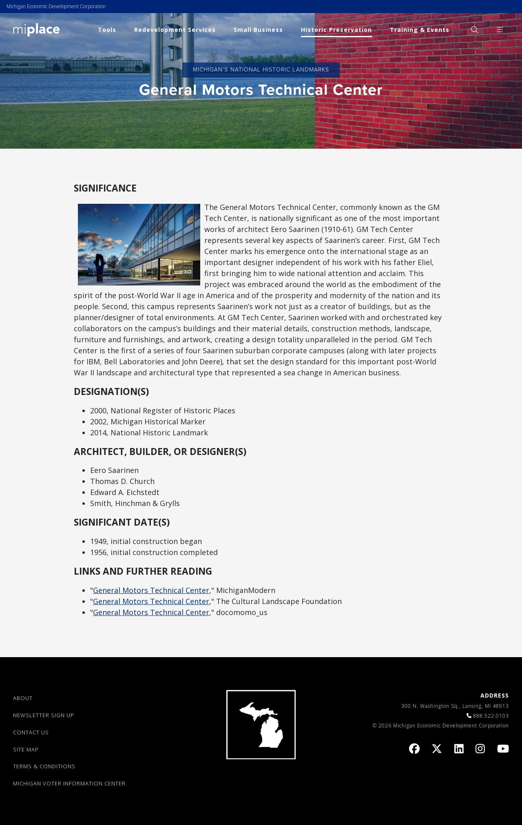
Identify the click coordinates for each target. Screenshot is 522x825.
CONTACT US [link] (31, 732)
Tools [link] (107, 29)
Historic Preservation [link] (336, 29)
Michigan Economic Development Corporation (56, 6)
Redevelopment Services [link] (175, 29)
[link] (36, 29)
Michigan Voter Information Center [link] (69, 783)
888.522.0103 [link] (491, 715)
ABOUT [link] (23, 698)
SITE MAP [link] (26, 749)
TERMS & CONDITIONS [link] (44, 766)
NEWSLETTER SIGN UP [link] (43, 715)
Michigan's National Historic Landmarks (261, 69)
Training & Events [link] (419, 29)
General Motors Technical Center (151, 590)
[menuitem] (474, 29)
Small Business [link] (258, 29)
